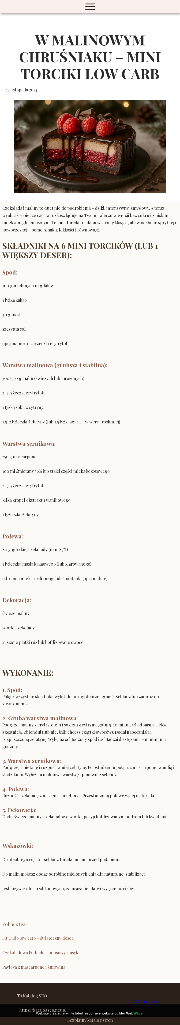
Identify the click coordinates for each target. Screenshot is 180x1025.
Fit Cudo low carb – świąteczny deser (37, 938)
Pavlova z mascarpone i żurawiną (33, 967)
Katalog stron (146, 1001)
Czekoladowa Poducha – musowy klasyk (40, 952)
